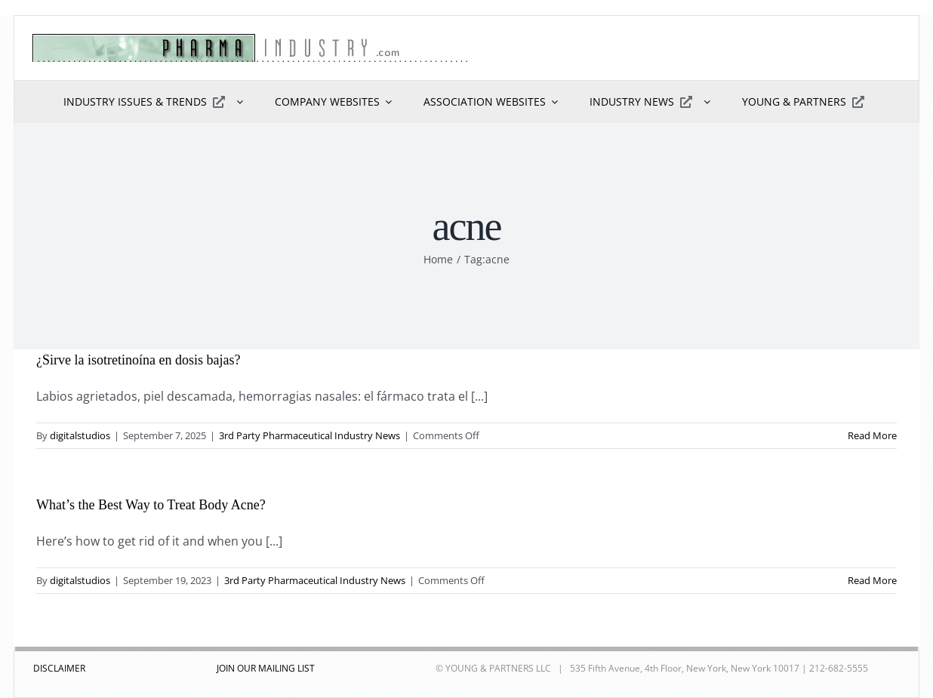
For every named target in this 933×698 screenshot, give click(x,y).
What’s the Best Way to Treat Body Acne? (151, 504)
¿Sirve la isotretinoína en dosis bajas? (138, 359)
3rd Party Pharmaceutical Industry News (309, 435)
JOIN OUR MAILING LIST (266, 668)
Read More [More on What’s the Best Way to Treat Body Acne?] (872, 580)
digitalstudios (80, 435)
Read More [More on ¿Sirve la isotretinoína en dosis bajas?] (872, 435)
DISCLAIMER (59, 668)
